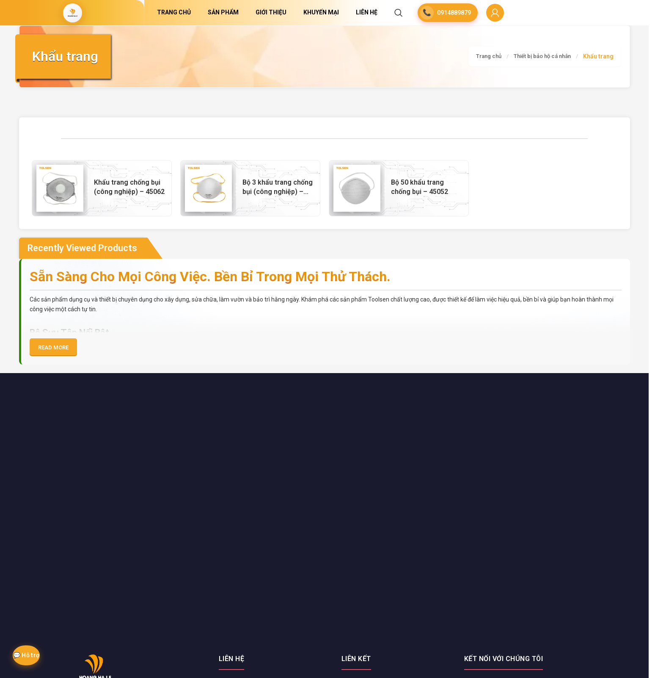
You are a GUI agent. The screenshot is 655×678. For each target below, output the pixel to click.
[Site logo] (72, 12)
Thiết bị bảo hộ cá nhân (539, 56)
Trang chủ (482, 56)
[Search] (398, 12)
